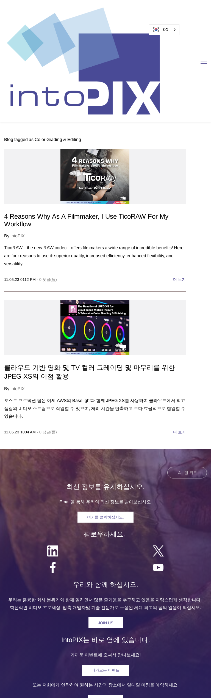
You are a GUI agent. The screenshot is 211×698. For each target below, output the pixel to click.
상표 (134, 688)
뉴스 (91, 638)
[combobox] (164, 29)
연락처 (153, 638)
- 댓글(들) (47, 191)
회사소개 (131, 638)
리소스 (109, 638)
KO (160, 29)
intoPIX (17, 147)
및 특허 (146, 688)
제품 (55, 638)
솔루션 (73, 638)
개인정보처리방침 (109, 688)
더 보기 (179, 191)
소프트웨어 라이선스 (178, 688)
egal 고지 (77, 688)
